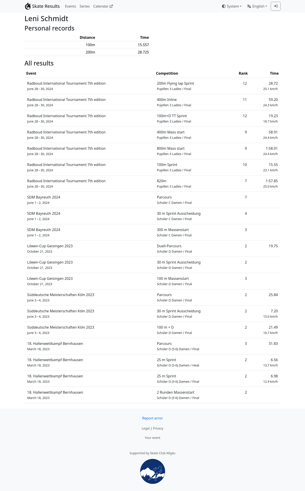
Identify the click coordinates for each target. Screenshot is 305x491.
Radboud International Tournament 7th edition (66, 86)
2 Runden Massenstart (178, 395)
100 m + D (174, 330)
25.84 (273, 294)
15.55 (270, 167)
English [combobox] (255, 6)
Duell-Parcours (174, 248)
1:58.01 (270, 151)
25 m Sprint (178, 362)
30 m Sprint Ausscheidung (179, 216)
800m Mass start (174, 151)
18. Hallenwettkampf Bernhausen (55, 346)
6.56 (270, 362)
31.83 (273, 343)
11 (245, 99)
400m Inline (174, 102)
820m (174, 183)
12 (245, 83)
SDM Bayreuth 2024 (43, 200)
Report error (152, 418)
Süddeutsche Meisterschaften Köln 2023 (60, 297)
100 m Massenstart (174, 281)
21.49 (270, 330)
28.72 (270, 86)
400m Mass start (174, 135)
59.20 (270, 102)
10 (245, 164)
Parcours (174, 200)
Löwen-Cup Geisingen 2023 (50, 248)
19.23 (270, 118)
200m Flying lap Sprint (175, 86)
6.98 (270, 379)
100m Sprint (174, 167)
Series (85, 6)
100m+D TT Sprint (174, 118)
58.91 (270, 135)
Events (70, 6)
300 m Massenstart (174, 232)
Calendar (103, 6)
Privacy (158, 428)
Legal (145, 428)
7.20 (270, 314)
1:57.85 (270, 183)
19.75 (273, 245)
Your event (152, 438)
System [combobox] (230, 6)
